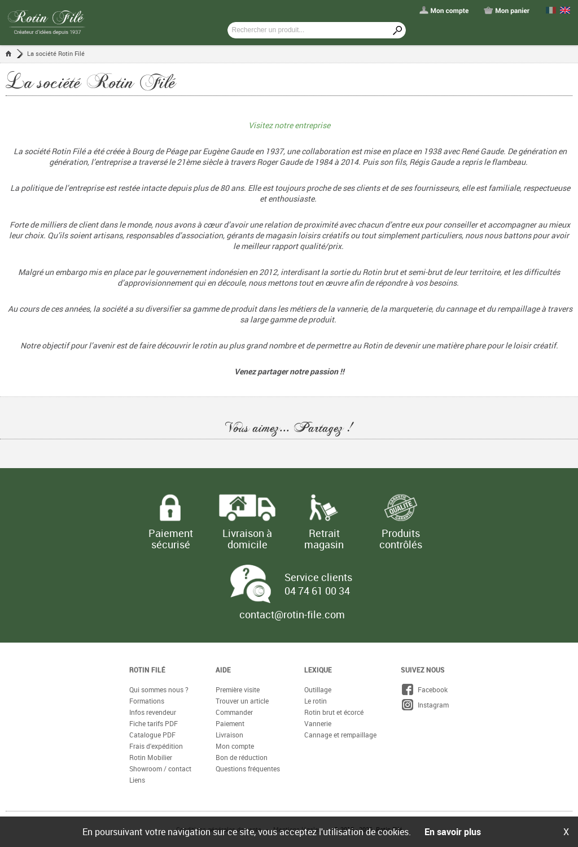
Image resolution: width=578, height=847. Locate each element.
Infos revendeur (152, 712)
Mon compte (235, 745)
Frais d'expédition (156, 745)
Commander (234, 712)
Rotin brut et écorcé (334, 712)
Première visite (238, 689)
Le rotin (315, 700)
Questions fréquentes (248, 768)
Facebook (424, 689)
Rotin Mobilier (150, 757)
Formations (146, 700)
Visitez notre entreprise (289, 125)
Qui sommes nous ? (159, 689)
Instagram (425, 704)
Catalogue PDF (152, 734)
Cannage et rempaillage (340, 734)
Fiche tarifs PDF (153, 723)
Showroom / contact (160, 768)
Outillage (317, 689)
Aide (223, 669)
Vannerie (317, 723)
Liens (137, 779)
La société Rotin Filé (56, 53)
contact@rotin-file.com (292, 614)
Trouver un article (242, 700)
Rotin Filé (147, 669)
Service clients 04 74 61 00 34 (318, 583)
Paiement (230, 723)
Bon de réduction (242, 757)
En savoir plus (452, 832)
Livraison (229, 734)
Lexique (318, 669)
